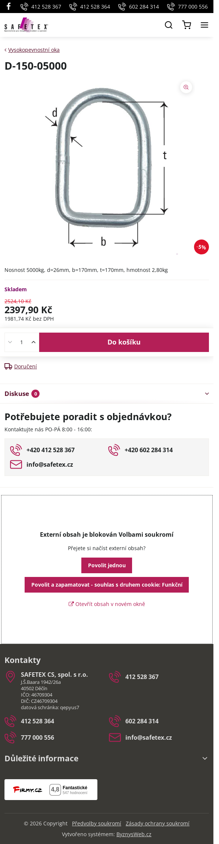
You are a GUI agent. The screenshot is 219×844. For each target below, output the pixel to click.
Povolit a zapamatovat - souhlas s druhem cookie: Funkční (106, 584)
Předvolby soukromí (96, 823)
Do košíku (124, 341)
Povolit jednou (107, 565)
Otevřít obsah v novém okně (107, 603)
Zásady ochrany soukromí (158, 823)
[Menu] (204, 25)
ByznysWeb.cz (133, 834)
